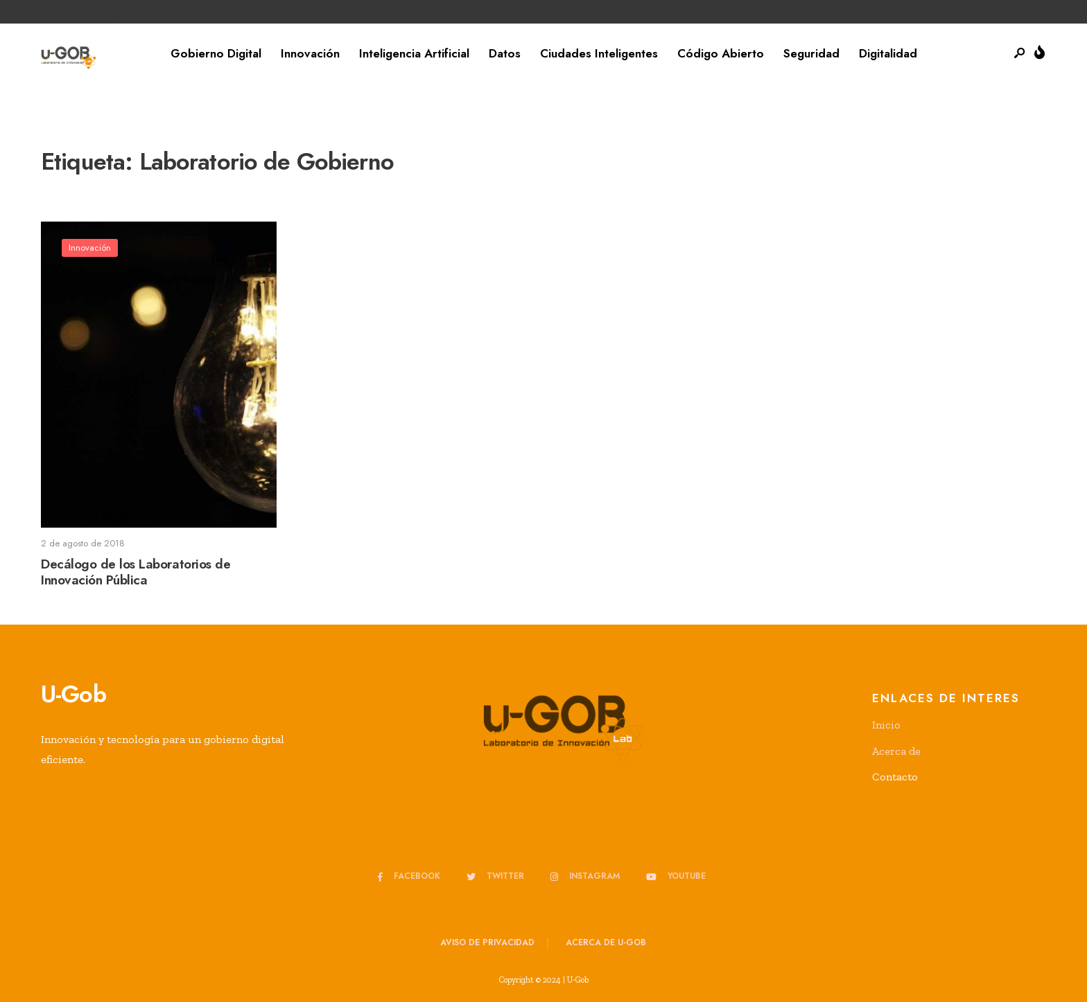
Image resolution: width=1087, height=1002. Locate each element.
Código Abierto (720, 53)
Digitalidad (888, 53)
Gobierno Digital (216, 53)
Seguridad (811, 53)
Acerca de (896, 751)
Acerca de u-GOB (606, 942)
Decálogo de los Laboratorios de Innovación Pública (135, 572)
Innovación (310, 53)
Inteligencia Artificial (414, 53)
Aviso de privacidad (487, 942)
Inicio (886, 724)
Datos (505, 53)
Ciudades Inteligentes (599, 53)
